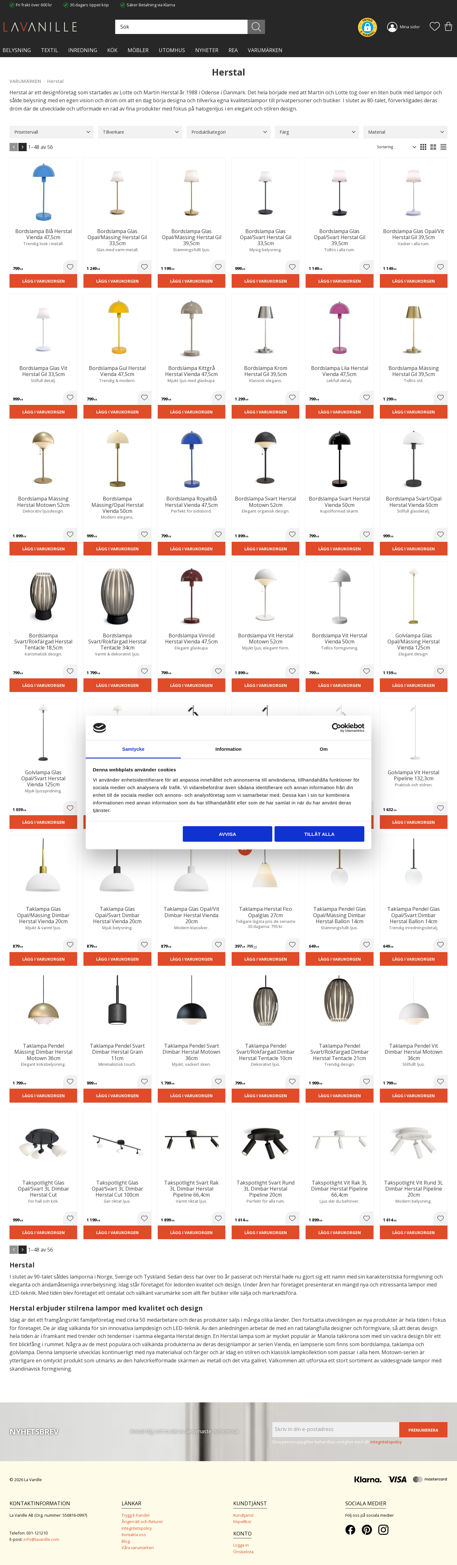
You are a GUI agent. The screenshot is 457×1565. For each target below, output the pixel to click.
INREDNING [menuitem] (82, 50)
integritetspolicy (386, 1442)
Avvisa (227, 834)
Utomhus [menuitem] (172, 50)
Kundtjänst (243, 1515)
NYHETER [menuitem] (206, 50)
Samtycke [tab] (133, 748)
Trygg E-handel (135, 1515)
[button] (435, 27)
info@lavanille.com (41, 1539)
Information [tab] (228, 748)
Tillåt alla (319, 834)
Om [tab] (324, 748)
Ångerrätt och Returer (142, 1521)
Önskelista (243, 1552)
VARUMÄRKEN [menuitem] (265, 50)
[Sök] (256, 27)
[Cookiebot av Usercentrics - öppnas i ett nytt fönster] (336, 728)
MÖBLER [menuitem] (138, 50)
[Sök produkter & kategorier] (189, 27)
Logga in (241, 1545)
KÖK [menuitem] (112, 50)
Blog (126, 1541)
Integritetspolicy (137, 1528)
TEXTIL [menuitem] (49, 50)
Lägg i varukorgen (43, 281)
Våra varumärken (138, 1547)
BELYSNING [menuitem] (17, 50)
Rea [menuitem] (233, 50)
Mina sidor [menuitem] (410, 27)
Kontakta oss (134, 1534)
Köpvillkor (242, 1521)
